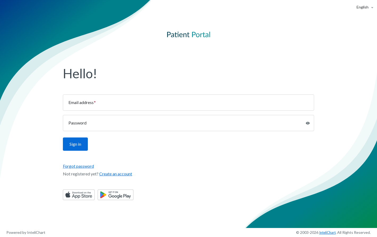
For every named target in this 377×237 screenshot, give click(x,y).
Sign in (75, 143)
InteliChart (327, 232)
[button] (362, 7)
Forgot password (78, 166)
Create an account (115, 173)
